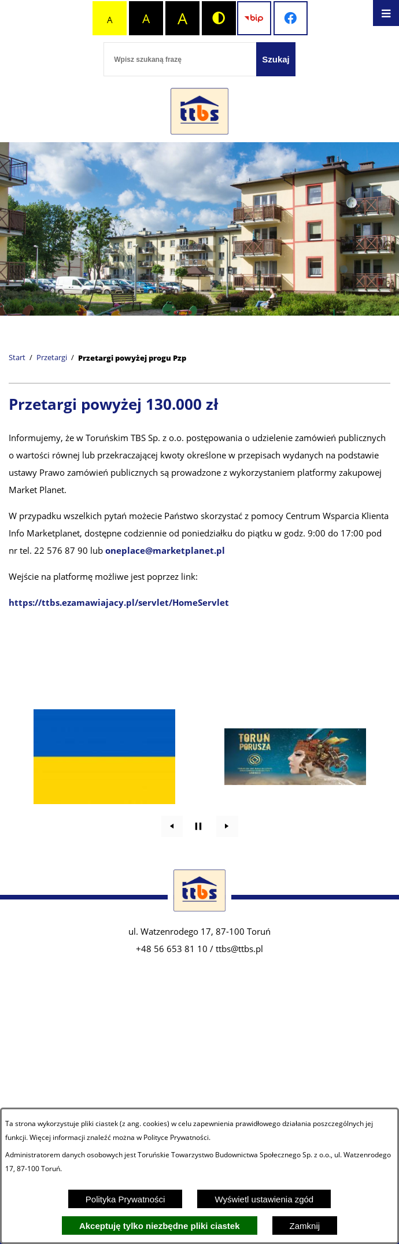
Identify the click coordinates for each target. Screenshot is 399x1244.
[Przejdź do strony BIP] (254, 18)
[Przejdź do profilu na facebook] (291, 18)
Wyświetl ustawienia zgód (264, 1199)
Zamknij (305, 1226)
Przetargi (51, 357)
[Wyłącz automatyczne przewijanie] (198, 827)
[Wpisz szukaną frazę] (180, 59)
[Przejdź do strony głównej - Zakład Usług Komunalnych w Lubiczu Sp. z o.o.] (199, 112)
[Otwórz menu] (386, 13)
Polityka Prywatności (125, 1199)
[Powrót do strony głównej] (17, 357)
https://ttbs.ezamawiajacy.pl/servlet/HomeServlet (119, 602)
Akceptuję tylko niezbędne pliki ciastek (159, 1226)
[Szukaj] (275, 59)
